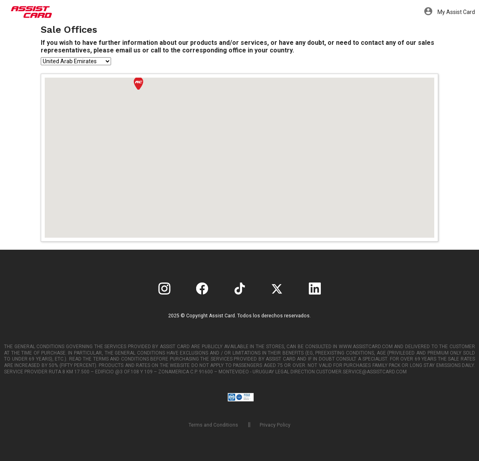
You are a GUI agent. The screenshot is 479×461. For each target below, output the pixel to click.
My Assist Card (449, 12)
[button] (138, 83)
